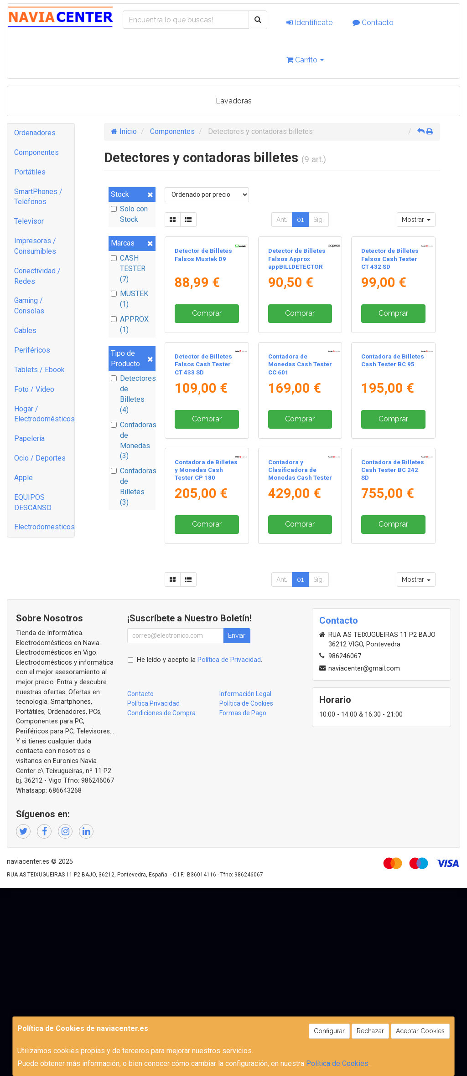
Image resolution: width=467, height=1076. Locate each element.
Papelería (29, 438)
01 (300, 219)
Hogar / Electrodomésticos (44, 414)
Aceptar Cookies (420, 1031)
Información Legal (245, 882)
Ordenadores (35, 132)
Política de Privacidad (229, 848)
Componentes (36, 152)
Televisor (29, 221)
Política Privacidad (153, 891)
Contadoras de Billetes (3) (132, 486)
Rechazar (370, 1031)
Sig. (318, 219)
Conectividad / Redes (37, 276)
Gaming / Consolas (29, 305)
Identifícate (309, 22)
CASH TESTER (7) (128, 268)
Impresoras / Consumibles (35, 246)
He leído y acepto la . (199, 848)
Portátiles (30, 172)
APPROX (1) (130, 324)
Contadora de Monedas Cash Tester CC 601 (300, 489)
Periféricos (32, 350)
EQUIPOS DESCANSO (33, 502)
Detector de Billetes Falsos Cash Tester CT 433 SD (203, 489)
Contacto (373, 22)
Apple (23, 477)
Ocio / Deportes (40, 458)
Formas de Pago (242, 901)
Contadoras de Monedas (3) (132, 440)
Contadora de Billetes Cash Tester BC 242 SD (392, 658)
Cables (25, 330)
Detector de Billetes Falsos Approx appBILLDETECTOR (297, 321)
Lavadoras (234, 101)
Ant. (281, 219)
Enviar (236, 823)
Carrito (305, 60)
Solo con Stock (129, 214)
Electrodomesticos (44, 527)
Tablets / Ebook (39, 369)
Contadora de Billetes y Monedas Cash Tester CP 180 (206, 658)
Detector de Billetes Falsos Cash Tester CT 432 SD (390, 321)
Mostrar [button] (416, 219)
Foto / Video (34, 389)
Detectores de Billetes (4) (132, 394)
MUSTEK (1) (129, 298)
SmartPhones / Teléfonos (38, 196)
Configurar (329, 1031)
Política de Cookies (337, 1063)
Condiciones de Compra (161, 901)
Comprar (207, 376)
